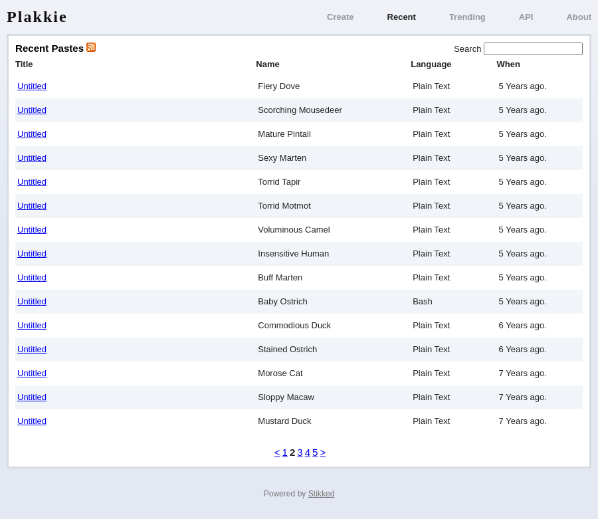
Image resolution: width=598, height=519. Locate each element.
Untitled (32, 86)
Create (340, 17)
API (526, 17)
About (578, 17)
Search (469, 49)
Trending (467, 17)
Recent (401, 17)
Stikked (321, 493)
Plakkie (37, 16)
